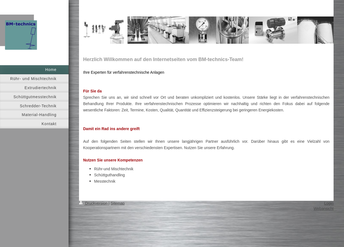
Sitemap (118, 203)
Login (329, 203)
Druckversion (93, 203)
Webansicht (324, 208)
